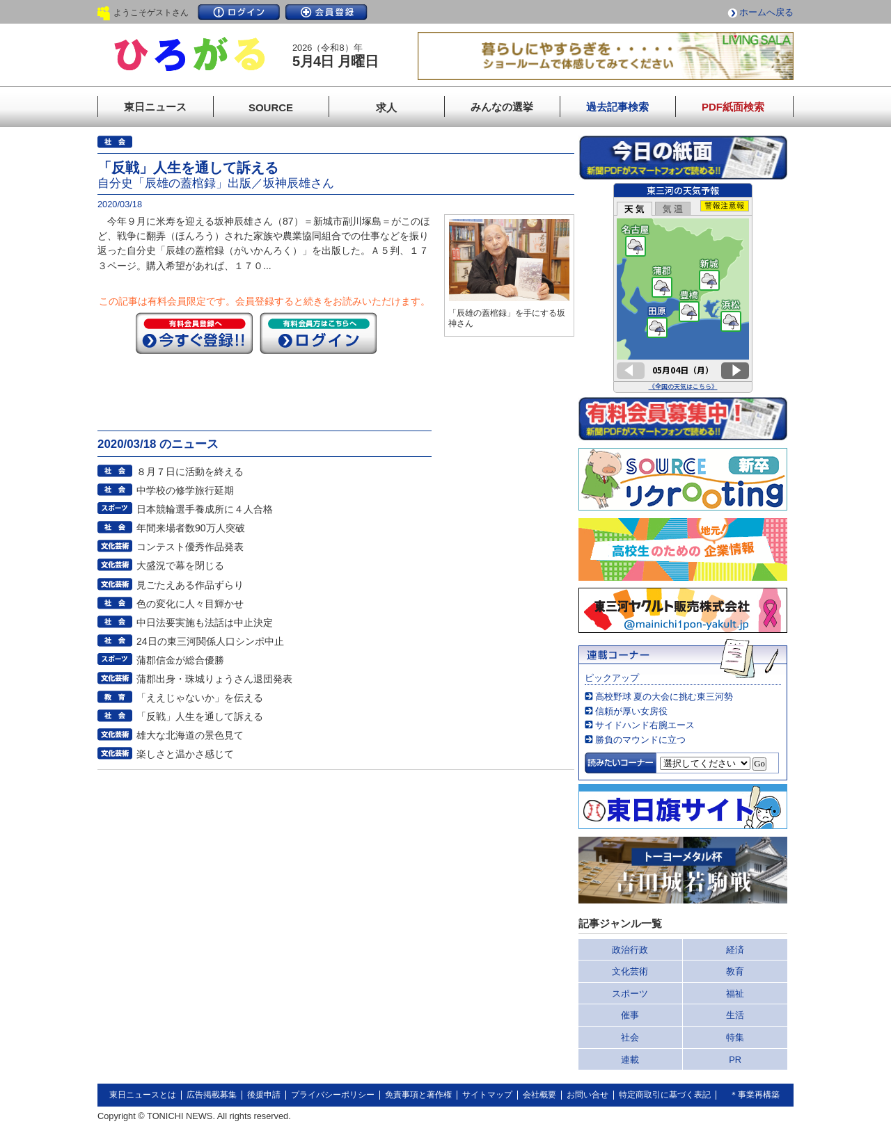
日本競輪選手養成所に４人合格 (204, 509)
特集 (735, 1037)
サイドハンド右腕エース (645, 725)
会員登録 (326, 12)
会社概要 (539, 1095)
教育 (735, 971)
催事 (630, 1015)
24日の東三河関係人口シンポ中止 (210, 641)
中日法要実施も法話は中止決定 (204, 622)
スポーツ (630, 993)
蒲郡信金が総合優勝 (180, 660)
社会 (630, 1037)
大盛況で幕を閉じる (180, 565)
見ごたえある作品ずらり (190, 584)
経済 (735, 950)
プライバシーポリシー (332, 1095)
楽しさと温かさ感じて (185, 754)
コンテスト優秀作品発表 (190, 546)
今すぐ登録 (194, 333)
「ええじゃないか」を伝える (199, 697)
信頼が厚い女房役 (631, 711)
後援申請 (264, 1095)
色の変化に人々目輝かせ (190, 603)
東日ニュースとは (142, 1095)
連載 (630, 1059)
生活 (735, 1015)
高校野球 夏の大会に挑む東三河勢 (664, 696)
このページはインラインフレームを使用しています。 (682, 288)
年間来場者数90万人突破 (190, 527)
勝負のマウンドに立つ (640, 739)
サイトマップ (487, 1095)
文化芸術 (630, 971)
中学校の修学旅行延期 (185, 490)
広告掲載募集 (212, 1095)
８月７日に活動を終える (190, 471)
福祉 (735, 993)
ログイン (239, 12)
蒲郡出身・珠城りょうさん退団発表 (214, 678)
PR (735, 1059)
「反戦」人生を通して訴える (199, 716)
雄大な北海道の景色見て (190, 735)
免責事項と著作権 (418, 1095)
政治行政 (630, 950)
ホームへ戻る (766, 12)
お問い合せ (587, 1095)
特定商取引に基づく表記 (665, 1095)
